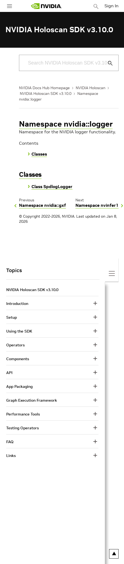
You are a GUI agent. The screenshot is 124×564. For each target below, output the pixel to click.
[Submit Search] (107, 63)
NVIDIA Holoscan (90, 87)
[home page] (46, 6)
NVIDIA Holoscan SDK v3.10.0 (45, 93)
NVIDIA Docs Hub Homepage (44, 87)
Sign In (111, 5)
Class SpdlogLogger (51, 186)
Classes (39, 154)
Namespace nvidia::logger (66, 124)
